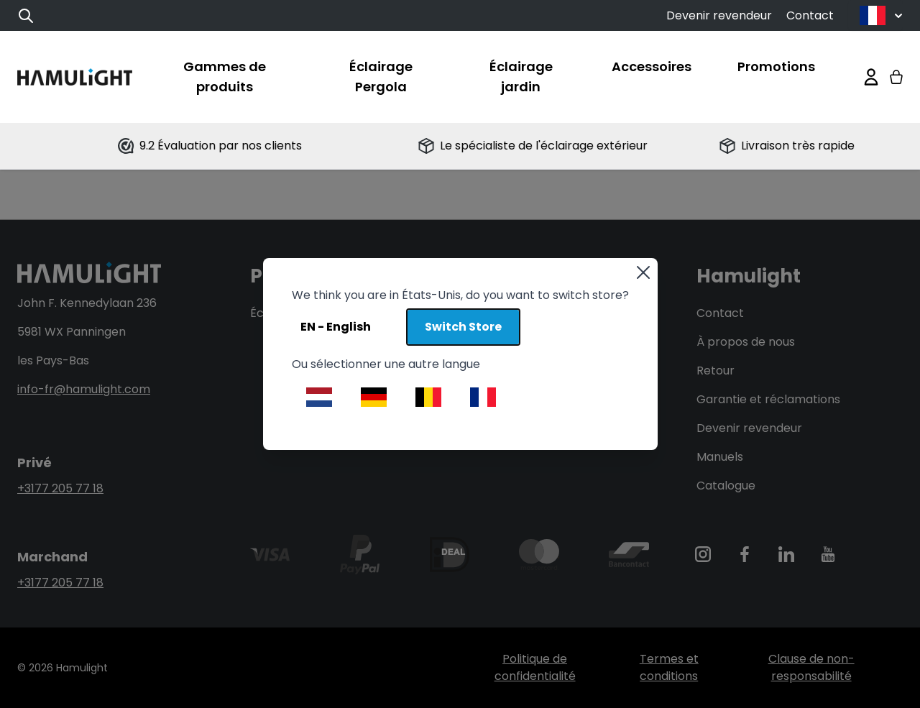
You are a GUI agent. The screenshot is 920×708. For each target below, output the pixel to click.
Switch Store (463, 326)
